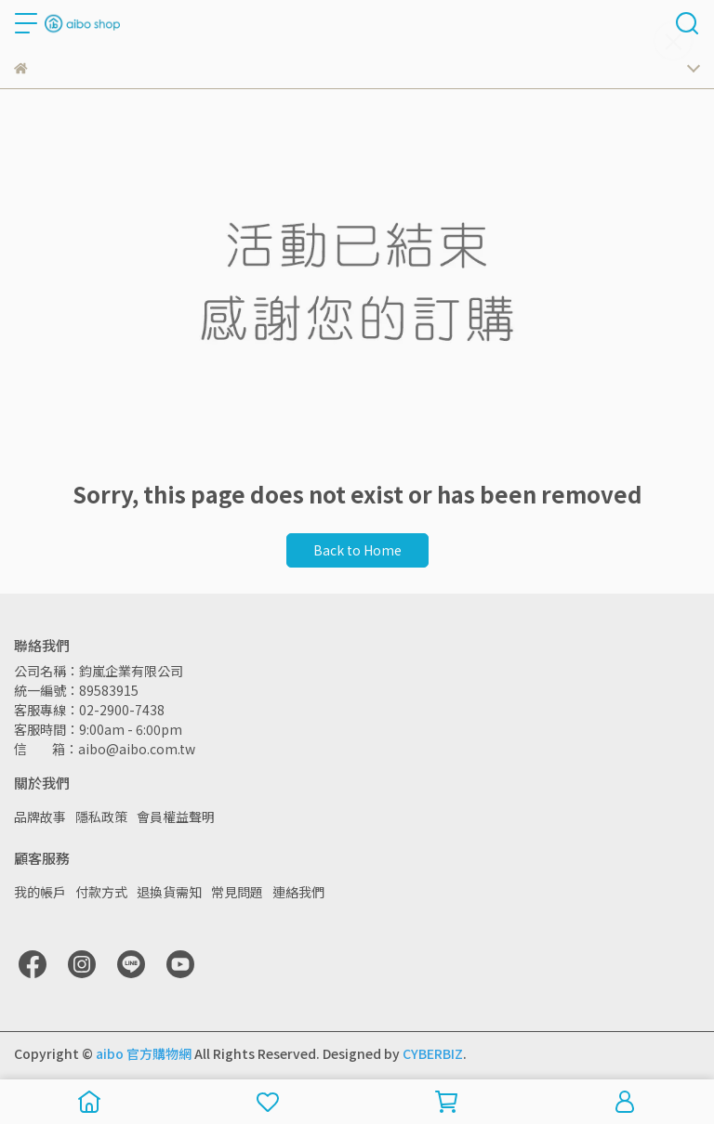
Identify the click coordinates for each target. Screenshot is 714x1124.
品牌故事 (40, 816)
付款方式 (101, 891)
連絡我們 (298, 891)
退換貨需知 (169, 891)
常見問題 (237, 891)
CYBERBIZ (433, 1053)
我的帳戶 (40, 891)
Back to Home (357, 550)
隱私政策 (101, 816)
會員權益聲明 (176, 816)
